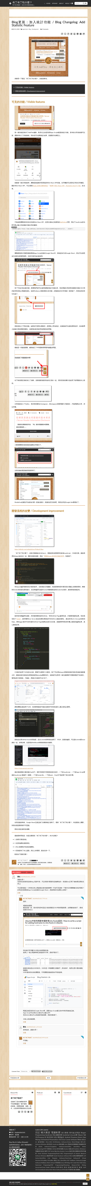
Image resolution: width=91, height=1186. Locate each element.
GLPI (84, 1167)
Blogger (83, 1133)
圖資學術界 (50, 1156)
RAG (61, 1153)
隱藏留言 (29, 872)
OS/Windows (57, 1142)
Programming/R (68, 1153)
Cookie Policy (54, 1183)
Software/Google (81, 1160)
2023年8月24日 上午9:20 (28, 876)
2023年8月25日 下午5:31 (40, 898)
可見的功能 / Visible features (24, 87)
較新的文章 (14, 1078)
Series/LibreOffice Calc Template (46, 1158)
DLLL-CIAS (49, 1142)
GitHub (54, 1149)
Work (48, 1162)
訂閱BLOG (75, 863)
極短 (55, 1160)
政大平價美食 (69, 1169)
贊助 (82, 863)
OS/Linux (62, 1139)
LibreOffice (63, 1160)
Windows (43, 1156)
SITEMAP (54, 3)
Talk (84, 1135)
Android (67, 1137)
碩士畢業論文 (59, 1137)
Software (38, 1156)
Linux (72, 1135)
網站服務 (61, 1144)
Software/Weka (76, 1139)
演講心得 (71, 1149)
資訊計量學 (44, 1151)
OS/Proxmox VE (41, 1137)
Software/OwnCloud (65, 1158)
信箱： (17, 1132)
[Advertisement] (48, 13)
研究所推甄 (60, 1149)
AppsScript (25, 29)
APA (65, 1162)
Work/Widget (76, 1142)
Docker (66, 1149)
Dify (58, 1160)
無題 (70, 1151)
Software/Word (68, 1156)
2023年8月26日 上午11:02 (34, 1027)
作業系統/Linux (59, 1162)
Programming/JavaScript (43, 1135)
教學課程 (59, 1167)
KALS (78, 1162)
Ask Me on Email (48, 1071)
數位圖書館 (77, 1169)
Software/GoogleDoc (50, 1146)
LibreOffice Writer (79, 1146)
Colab (74, 1162)
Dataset (78, 1153)
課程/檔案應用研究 (71, 1167)
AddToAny (63, 222)
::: (44, 3)
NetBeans (73, 1160)
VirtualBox (50, 1160)
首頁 (48, 1078)
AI (74, 1153)
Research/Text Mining (79, 1165)
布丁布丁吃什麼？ (22, 2)
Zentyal (53, 1162)
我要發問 (23, 872)
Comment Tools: (16, 1071)
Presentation (53, 1139)
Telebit (18, 619)
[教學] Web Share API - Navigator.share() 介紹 (65, 186)
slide (66, 1144)
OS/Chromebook (40, 1169)
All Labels (44, 1130)
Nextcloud (38, 1165)
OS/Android (45, 1139)
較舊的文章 (82, 1078)
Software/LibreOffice (65, 1146)
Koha (84, 1162)
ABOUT (61, 3)
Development (35, 29)
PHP (49, 1151)
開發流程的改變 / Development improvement (30, 91)
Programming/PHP (40, 1149)
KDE (81, 1162)
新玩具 (83, 1142)
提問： (14, 1134)
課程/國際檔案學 (78, 1156)
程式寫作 (50, 1137)
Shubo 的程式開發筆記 (40, 186)
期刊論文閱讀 (74, 1133)
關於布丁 (67, 863)
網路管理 (59, 1135)
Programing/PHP (48, 1165)
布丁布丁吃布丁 (23, 860)
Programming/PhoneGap (62, 1165)
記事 (75, 1135)
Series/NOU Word (50, 1169)
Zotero (80, 1137)
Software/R (76, 1158)
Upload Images (36, 1071)
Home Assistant (42, 1153)
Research (83, 1153)
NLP (68, 1160)
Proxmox (74, 1137)
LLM (84, 1156)
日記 (37, 1132)
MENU (68, 3)
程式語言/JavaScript (53, 1144)
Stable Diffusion (51, 1167)
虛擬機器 (41, 1142)
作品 (54, 1135)
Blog (30, 29)
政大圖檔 (65, 1133)
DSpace (80, 1135)
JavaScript (66, 1135)
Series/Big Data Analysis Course (60, 1151)
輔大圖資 (45, 1132)
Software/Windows (41, 1144)
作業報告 (49, 1149)
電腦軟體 (56, 1132)
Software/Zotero (66, 1142)
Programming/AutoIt (54, 1153)
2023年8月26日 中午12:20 (40, 1037)
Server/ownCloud (40, 1167)
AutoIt (55, 1156)
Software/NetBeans (41, 1162)
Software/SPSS (60, 1169)
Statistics (76, 1149)
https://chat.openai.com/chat (24, 768)
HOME (48, 3)
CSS (71, 1162)
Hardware (60, 1156)
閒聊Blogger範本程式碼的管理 (54, 556)
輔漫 (80, 1167)
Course (67, 1139)
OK (85, 1183)
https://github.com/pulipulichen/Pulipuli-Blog (29, 549)
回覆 (18, 893)
